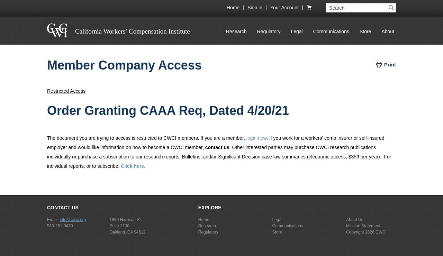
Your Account (284, 7)
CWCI (381, 232)
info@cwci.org (73, 219)
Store (365, 31)
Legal (296, 31)
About (387, 31)
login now (256, 138)
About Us (354, 219)
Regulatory (269, 31)
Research (236, 31)
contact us (217, 147)
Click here (132, 166)
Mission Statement (363, 225)
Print (390, 64)
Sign (254, 7)
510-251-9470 (60, 225)
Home (233, 7)
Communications (331, 31)
